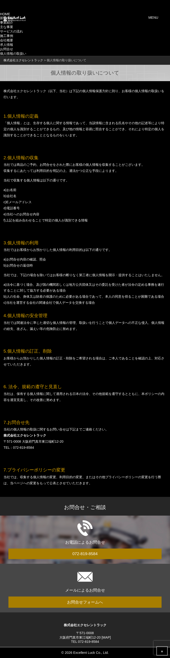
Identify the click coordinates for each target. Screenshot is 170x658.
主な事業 (6, 27)
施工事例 (6, 36)
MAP (106, 637)
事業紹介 (6, 22)
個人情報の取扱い (13, 53)
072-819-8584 (23, 447)
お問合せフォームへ (85, 602)
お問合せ (6, 49)
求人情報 (6, 45)
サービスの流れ (11, 31)
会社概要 (6, 40)
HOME (5, 14)
